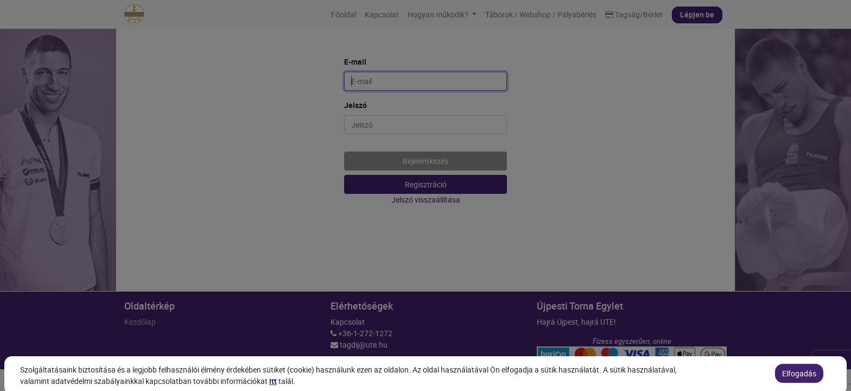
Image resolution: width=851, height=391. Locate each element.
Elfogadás (799, 380)
